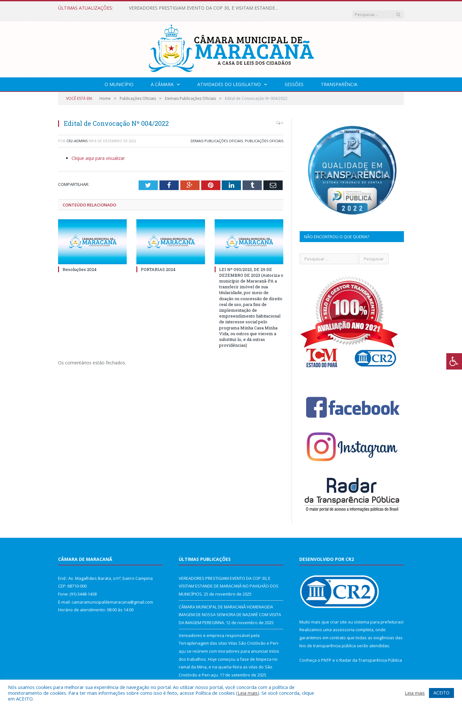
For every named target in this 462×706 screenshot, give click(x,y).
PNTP (326, 654)
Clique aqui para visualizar (98, 152)
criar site (338, 615)
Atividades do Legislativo (229, 78)
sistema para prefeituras (378, 615)
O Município (119, 78)
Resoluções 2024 (80, 263)
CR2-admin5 (77, 134)
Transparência (339, 78)
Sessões (294, 78)
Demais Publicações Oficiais (217, 134)
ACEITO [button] (441, 693)
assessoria (344, 623)
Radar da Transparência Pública (370, 654)
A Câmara (162, 78)
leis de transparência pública (327, 639)
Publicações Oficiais (264, 134)
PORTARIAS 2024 (158, 263)
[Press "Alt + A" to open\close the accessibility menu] (454, 361)
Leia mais (248, 693)
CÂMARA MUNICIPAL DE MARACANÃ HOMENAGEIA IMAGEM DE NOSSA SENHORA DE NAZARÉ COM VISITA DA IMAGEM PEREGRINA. (230, 608)
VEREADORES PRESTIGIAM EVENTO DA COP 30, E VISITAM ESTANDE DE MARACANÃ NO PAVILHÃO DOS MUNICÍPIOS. (203, 8)
